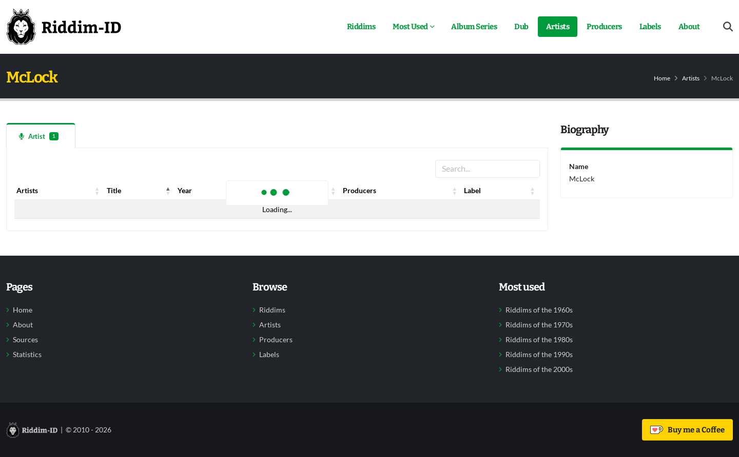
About (689, 26)
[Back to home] (63, 26)
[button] (97, 190)
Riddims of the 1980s (539, 340)
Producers (604, 26)
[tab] (40, 135)
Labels (650, 26)
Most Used (410, 26)
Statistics (27, 354)
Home (662, 78)
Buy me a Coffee (687, 429)
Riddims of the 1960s (539, 310)
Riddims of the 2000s (539, 369)
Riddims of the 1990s (539, 354)
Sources (25, 340)
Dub (521, 26)
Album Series (474, 26)
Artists (558, 26)
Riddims (361, 26)
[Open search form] (728, 27)
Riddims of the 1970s (539, 325)
